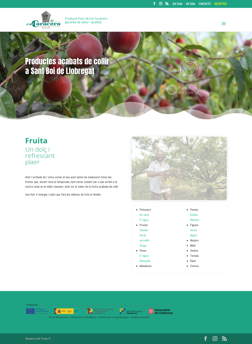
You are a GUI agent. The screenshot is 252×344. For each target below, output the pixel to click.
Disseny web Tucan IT (38, 339)
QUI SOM (177, 4)
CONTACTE (205, 4)
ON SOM (190, 4)
